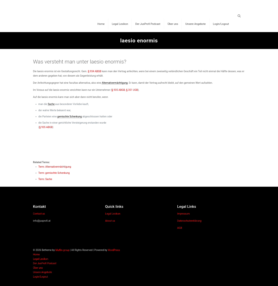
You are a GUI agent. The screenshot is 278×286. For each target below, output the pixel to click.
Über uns (38, 267)
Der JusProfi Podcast (44, 263)
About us (110, 220)
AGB (179, 227)
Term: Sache (45, 179)
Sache (51, 104)
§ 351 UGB (132, 89)
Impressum (183, 213)
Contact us (39, 213)
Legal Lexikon (112, 213)
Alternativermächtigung (115, 82)
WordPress (114, 250)
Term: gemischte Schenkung (54, 172)
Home (36, 254)
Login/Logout (40, 276)
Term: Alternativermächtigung (54, 166)
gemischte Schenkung (69, 116)
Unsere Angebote (42, 272)
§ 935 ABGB (118, 89)
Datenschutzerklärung (189, 220)
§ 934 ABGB (94, 71)
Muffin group (62, 250)
